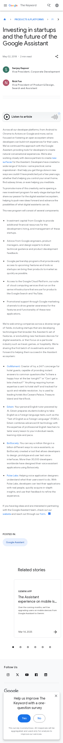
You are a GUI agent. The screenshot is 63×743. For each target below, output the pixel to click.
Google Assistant (15, 542)
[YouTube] (27, 675)
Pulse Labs (12, 475)
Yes (24, 723)
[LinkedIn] (46, 675)
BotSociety (13, 443)
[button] (56, 56)
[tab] (13, 647)
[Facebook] (36, 675)
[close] (56, 701)
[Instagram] (8, 675)
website (7, 513)
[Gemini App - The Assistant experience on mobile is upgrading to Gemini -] (37, 608)
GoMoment (13, 366)
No (39, 723)
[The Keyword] (5, 19)
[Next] (58, 19)
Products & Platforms (29, 19)
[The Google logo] (11, 691)
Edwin (10, 406)
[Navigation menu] (5, 5)
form (42, 513)
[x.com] (17, 675)
